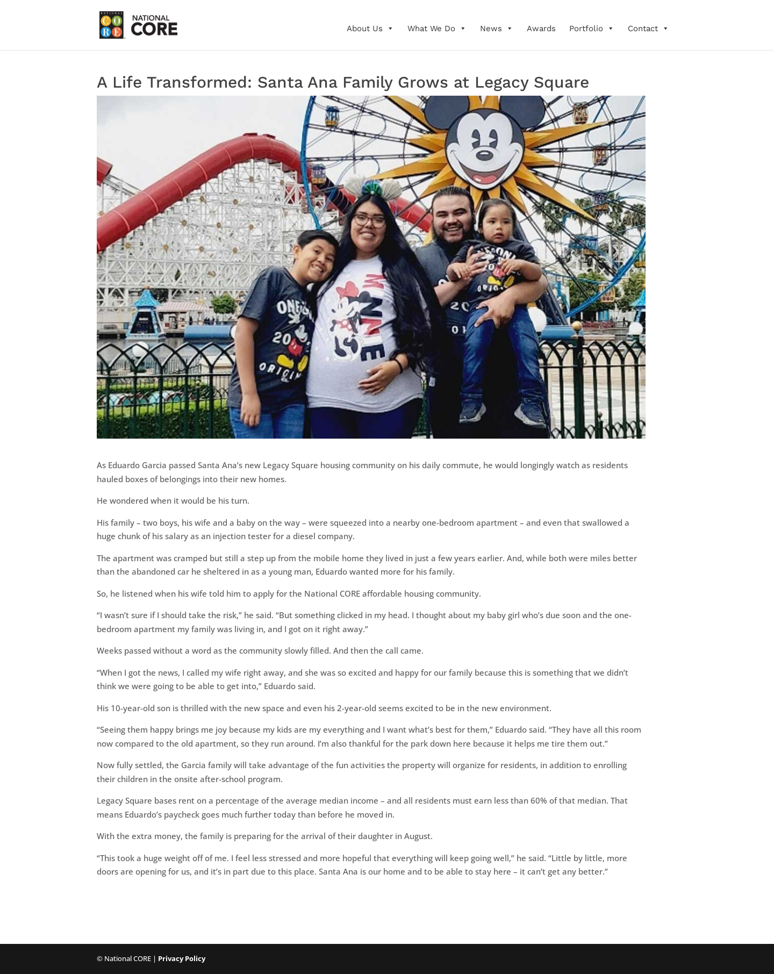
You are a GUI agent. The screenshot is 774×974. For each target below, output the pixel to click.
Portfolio (591, 28)
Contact (648, 28)
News (496, 28)
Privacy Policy (181, 958)
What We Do (437, 28)
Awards (541, 28)
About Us (370, 28)
